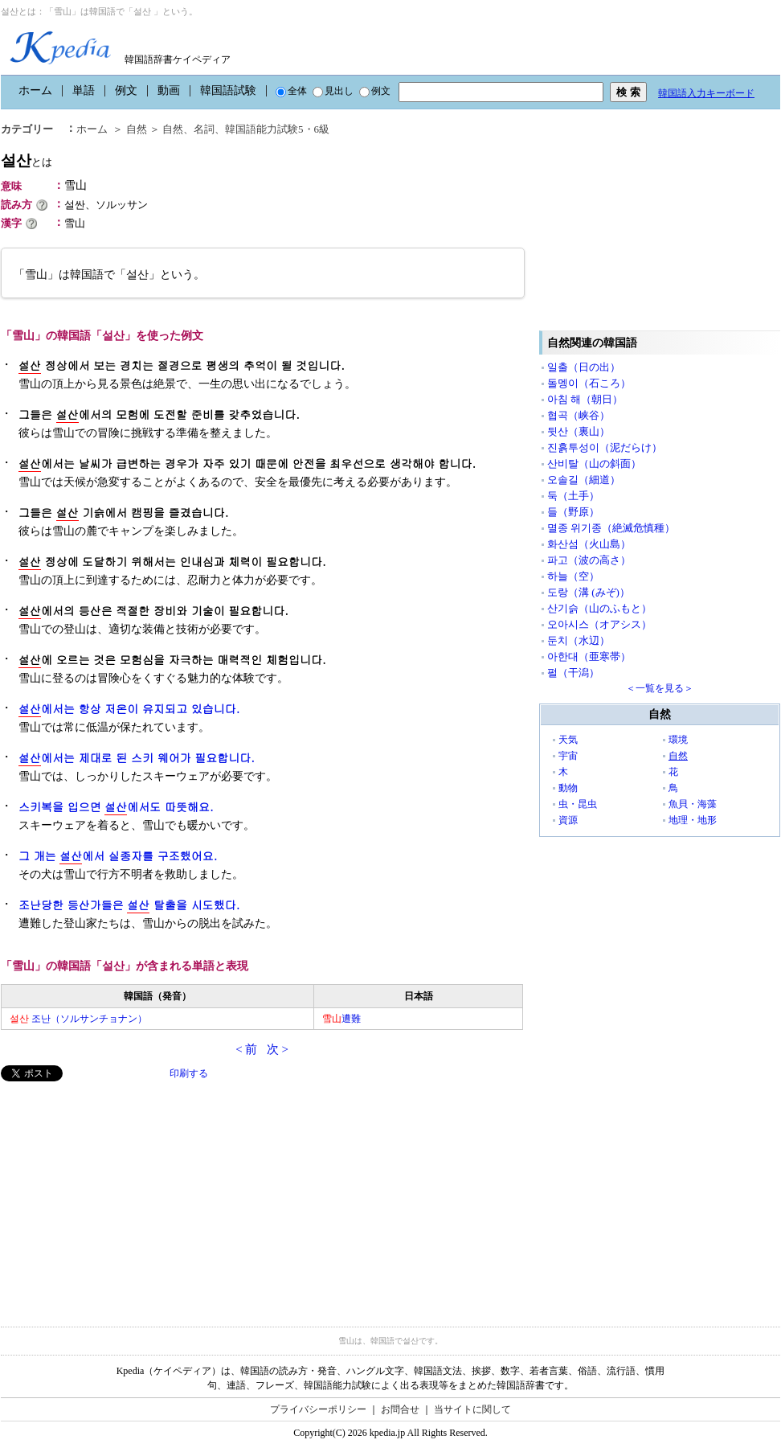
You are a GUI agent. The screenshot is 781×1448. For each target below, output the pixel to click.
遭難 (341, 1018)
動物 (568, 788)
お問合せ (400, 1409)
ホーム (35, 90)
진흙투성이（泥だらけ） (604, 447)
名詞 (204, 129)
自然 (136, 129)
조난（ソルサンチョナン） (78, 1018)
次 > (277, 1049)
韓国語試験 (228, 90)
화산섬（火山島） (589, 544)
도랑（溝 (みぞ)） (588, 592)
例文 (126, 90)
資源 (568, 820)
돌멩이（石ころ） (589, 383)
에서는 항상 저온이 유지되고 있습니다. (128, 708)
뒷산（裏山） (578, 431)
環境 (678, 739)
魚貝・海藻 (693, 804)
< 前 (246, 1049)
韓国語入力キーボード (706, 93)
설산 (26, 160)
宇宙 (568, 755)
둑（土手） (573, 496)
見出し (333, 90)
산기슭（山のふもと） (599, 608)
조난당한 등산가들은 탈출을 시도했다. (128, 904)
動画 (168, 90)
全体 (291, 90)
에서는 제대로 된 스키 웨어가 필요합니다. (136, 757)
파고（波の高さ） (589, 560)
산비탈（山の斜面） (594, 463)
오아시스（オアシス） (599, 624)
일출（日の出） (583, 367)
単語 (83, 90)
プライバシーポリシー (318, 1409)
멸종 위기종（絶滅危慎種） (611, 528)
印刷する (189, 1073)
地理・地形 (693, 820)
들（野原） (573, 512)
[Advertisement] (121, 1193)
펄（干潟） (573, 673)
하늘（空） (573, 576)
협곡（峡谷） (578, 415)
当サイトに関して (472, 1409)
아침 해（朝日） (585, 399)
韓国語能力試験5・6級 (277, 129)
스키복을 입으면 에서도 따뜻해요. (116, 806)
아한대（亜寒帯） (589, 656)
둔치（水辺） (578, 640)
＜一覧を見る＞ (659, 688)
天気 (568, 739)
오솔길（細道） (583, 480)
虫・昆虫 (577, 804)
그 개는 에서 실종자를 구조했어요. (117, 855)
